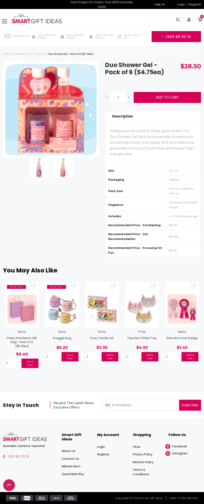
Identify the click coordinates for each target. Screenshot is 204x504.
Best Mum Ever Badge (182, 338)
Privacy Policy (142, 454)
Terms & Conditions (141, 472)
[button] (187, 22)
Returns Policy (143, 462)
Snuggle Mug (62, 338)
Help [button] (158, 4)
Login (181, 4)
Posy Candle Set (102, 338)
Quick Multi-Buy (73, 474)
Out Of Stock (29, 363)
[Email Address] (139, 405)
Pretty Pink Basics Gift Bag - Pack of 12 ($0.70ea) (22, 342)
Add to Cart (167, 97)
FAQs (136, 447)
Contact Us (70, 459)
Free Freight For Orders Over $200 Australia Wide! (102, 4)
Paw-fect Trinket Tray (142, 338)
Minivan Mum (71, 466)
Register (195, 4)
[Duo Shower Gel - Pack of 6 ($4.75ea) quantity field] (118, 97)
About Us (68, 451)
